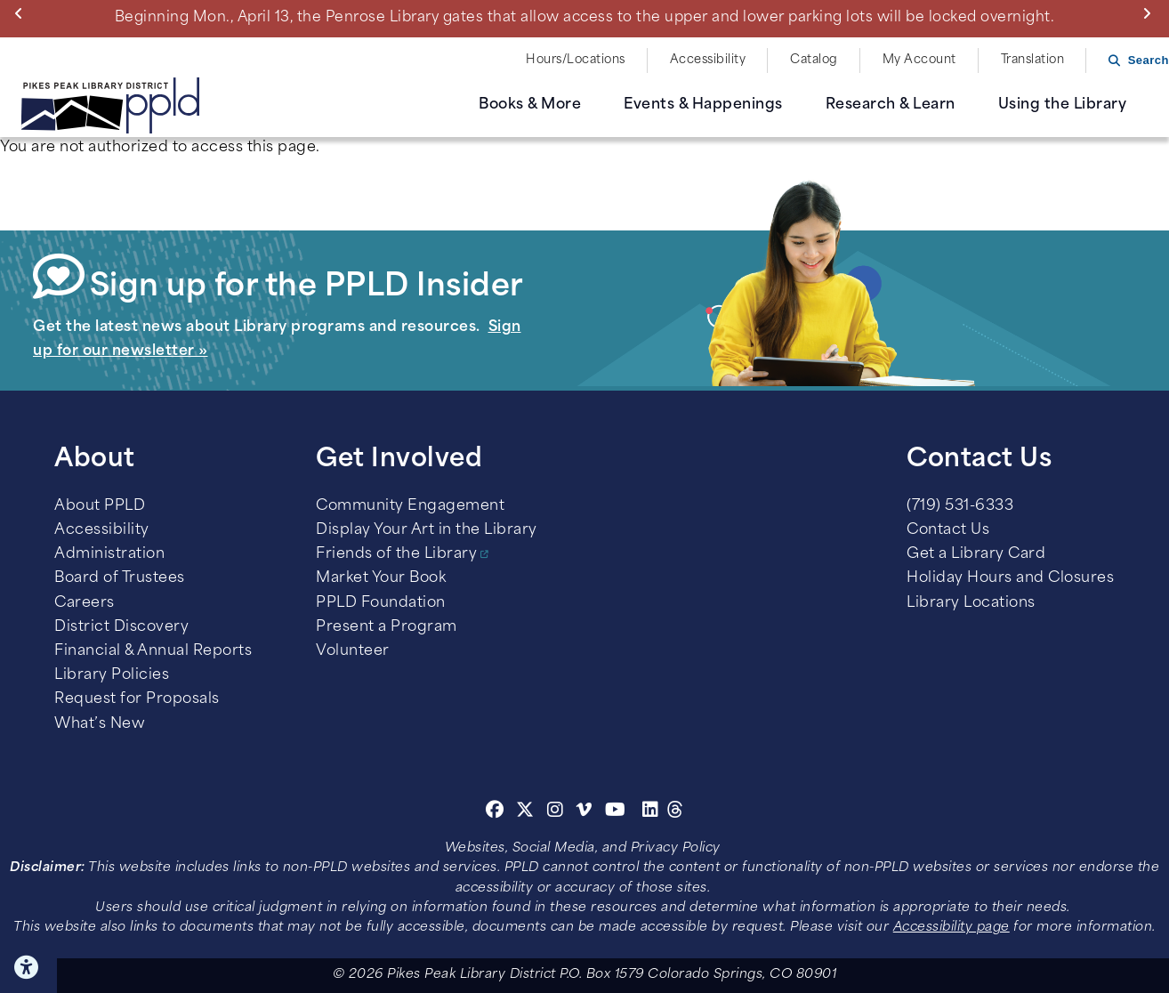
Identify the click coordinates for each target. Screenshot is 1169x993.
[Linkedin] (650, 812)
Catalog (814, 60)
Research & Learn (890, 105)
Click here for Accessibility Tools (28, 967)
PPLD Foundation (381, 603)
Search (1148, 60)
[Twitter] (525, 812)
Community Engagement (410, 506)
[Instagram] (557, 812)
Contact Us (948, 530)
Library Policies (111, 675)
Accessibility (708, 60)
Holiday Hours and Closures (1010, 578)
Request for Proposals (137, 699)
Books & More (530, 105)
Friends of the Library (396, 554)
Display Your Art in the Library (426, 530)
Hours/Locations (575, 60)
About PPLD (99, 506)
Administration (109, 554)
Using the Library (1062, 105)
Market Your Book (381, 578)
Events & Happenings (703, 105)
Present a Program (386, 627)
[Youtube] (615, 812)
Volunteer (353, 651)
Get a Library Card (976, 554)
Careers (84, 603)
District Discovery (121, 627)
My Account (919, 60)
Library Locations (971, 603)
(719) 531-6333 (960, 506)
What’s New (99, 724)
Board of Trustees (119, 578)
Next (1150, 13)
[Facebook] (495, 812)
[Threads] (675, 812)
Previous (22, 13)
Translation (1033, 60)
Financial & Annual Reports (153, 651)
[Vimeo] (584, 812)
